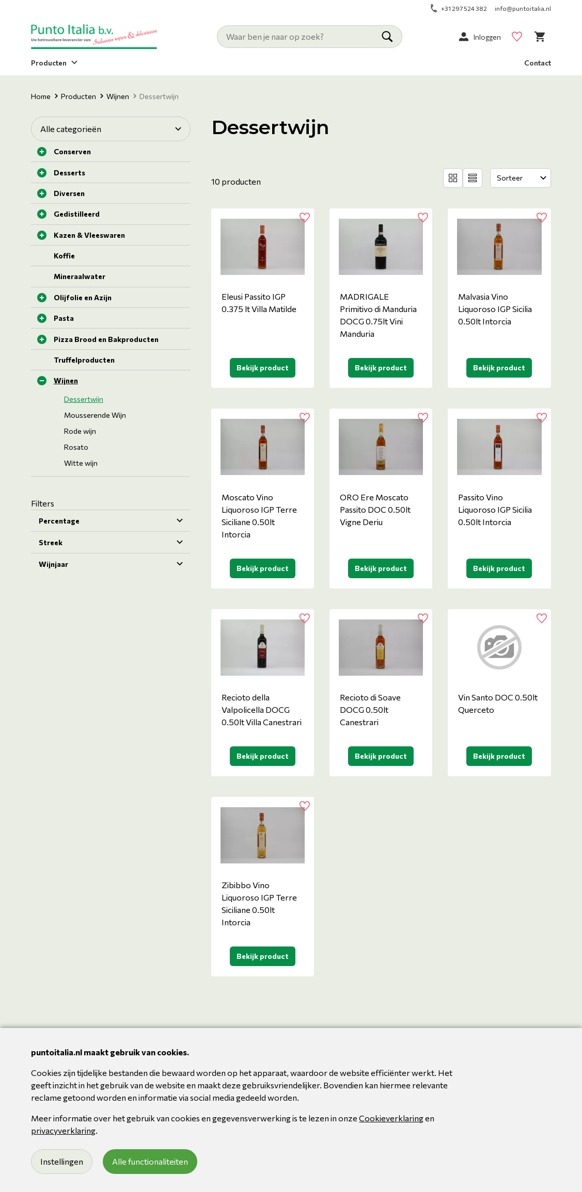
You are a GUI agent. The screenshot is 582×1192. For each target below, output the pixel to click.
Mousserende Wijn (95, 415)
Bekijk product (263, 367)
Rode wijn (80, 431)
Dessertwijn (83, 399)
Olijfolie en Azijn (83, 297)
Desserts (69, 172)
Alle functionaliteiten (150, 1161)
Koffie (64, 255)
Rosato (76, 447)
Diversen (69, 193)
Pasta (64, 318)
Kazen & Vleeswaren (89, 235)
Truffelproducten (84, 359)
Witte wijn (81, 463)
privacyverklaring (63, 1130)
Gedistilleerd (77, 213)
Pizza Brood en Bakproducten (106, 339)
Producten (75, 96)
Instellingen (61, 1161)
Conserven (72, 151)
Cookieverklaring (391, 1118)
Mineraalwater (79, 276)
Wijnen (114, 96)
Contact (537, 62)
